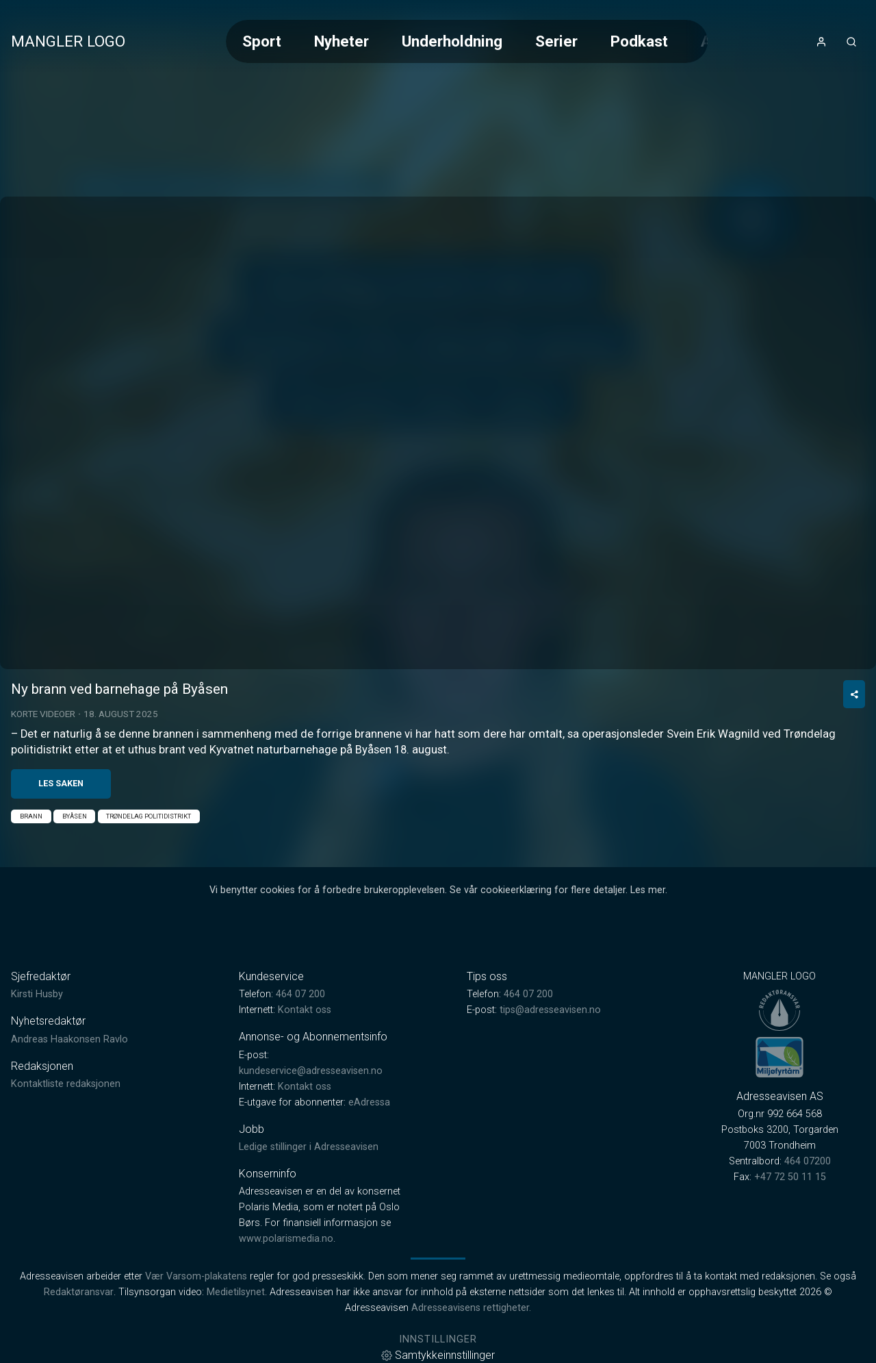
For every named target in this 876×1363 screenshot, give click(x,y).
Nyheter (341, 41)
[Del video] (854, 694)
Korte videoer (43, 713)
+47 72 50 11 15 (790, 1177)
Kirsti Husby (37, 994)
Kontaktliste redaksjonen (65, 1084)
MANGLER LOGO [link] (68, 41)
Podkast (639, 41)
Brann (31, 816)
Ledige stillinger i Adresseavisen (308, 1147)
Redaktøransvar (79, 1292)
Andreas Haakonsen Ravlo (69, 1039)
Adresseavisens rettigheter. (471, 1308)
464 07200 (807, 1161)
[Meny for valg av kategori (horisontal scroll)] (467, 41)
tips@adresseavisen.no (550, 1010)
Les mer (647, 890)
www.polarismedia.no (286, 1239)
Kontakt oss (304, 1010)
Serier (556, 41)
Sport (261, 41)
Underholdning (452, 41)
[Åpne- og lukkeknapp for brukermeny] (821, 41)
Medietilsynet (236, 1292)
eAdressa (369, 1102)
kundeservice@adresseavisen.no (311, 1071)
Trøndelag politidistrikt (148, 816)
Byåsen (74, 816)
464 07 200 (300, 994)
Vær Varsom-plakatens (196, 1276)
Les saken (60, 783)
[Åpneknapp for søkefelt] (851, 41)
